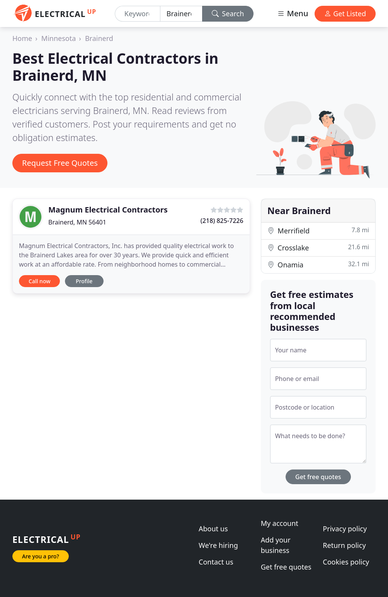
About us (213, 528)
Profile (84, 281)
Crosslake (318, 247)
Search (228, 13)
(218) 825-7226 (222, 220)
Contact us (216, 561)
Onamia (318, 264)
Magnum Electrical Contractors (108, 209)
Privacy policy (345, 528)
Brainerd (99, 38)
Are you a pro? (40, 556)
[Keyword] (137, 14)
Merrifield (318, 230)
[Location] (181, 14)
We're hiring (218, 545)
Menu (292, 13)
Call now (39, 281)
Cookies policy (346, 561)
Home (22, 38)
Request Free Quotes (60, 163)
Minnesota (58, 38)
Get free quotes (318, 477)
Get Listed (345, 13)
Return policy (344, 545)
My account (279, 523)
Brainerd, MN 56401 (77, 222)
